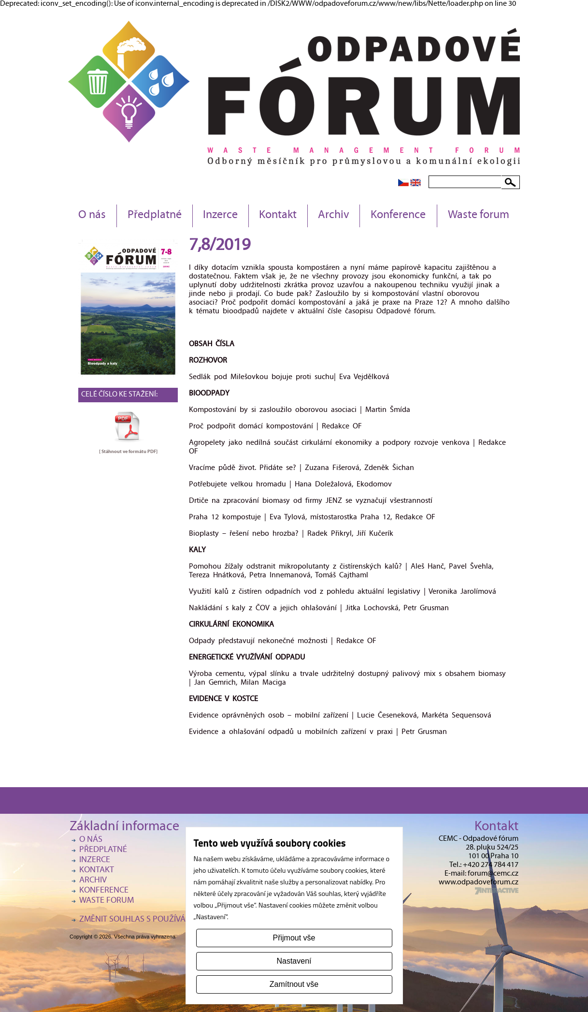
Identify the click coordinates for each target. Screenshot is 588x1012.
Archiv (333, 215)
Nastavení (293, 961)
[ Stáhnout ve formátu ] (128, 452)
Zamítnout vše (294, 984)
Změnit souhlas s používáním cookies (156, 920)
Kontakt (278, 215)
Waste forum (478, 215)
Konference (398, 215)
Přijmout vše (293, 938)
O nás (92, 215)
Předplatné (155, 215)
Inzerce (220, 215)
